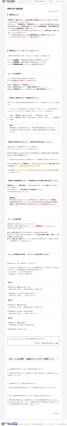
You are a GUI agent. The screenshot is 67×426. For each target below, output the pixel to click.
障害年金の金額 (18, 64)
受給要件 (16, 60)
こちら (55, 343)
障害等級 (16, 62)
